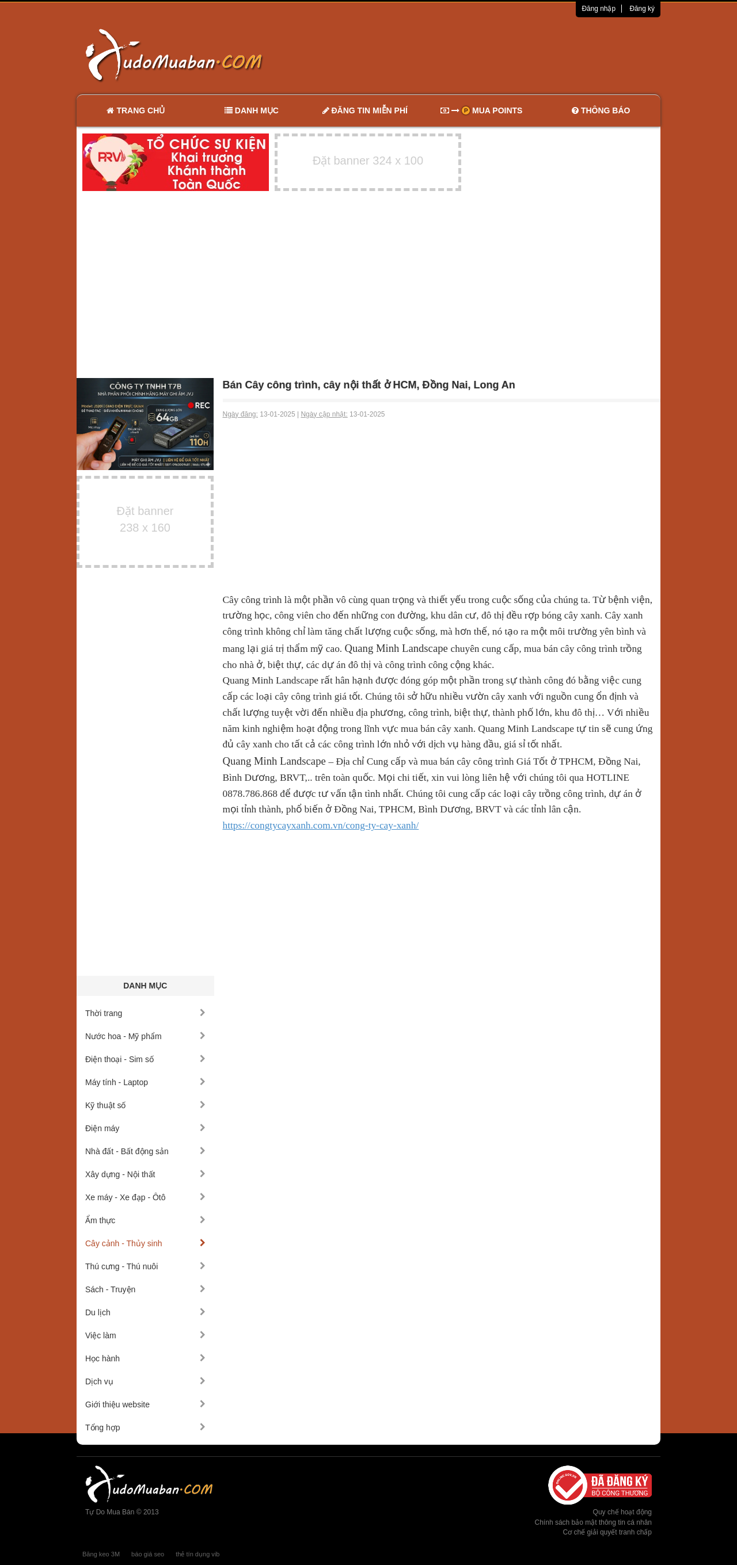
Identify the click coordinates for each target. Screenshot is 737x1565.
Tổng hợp (145, 1427)
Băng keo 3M (101, 1554)
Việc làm (145, 1335)
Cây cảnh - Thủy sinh (145, 1243)
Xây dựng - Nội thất (145, 1174)
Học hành (145, 1358)
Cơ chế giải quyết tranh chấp (607, 1532)
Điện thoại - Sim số (145, 1059)
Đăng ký (642, 9)
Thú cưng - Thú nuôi (145, 1266)
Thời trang (145, 1013)
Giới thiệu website (145, 1404)
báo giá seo (147, 1554)
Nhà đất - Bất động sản (145, 1151)
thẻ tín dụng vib (197, 1554)
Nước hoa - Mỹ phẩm (145, 1036)
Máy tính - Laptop (145, 1082)
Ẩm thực (145, 1220)
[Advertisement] (490, 54)
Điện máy (145, 1128)
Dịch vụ (145, 1381)
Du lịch (145, 1312)
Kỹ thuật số (145, 1105)
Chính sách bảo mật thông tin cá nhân (593, 1522)
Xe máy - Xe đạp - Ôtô (145, 1197)
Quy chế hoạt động (622, 1512)
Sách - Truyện (145, 1289)
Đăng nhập (599, 9)
